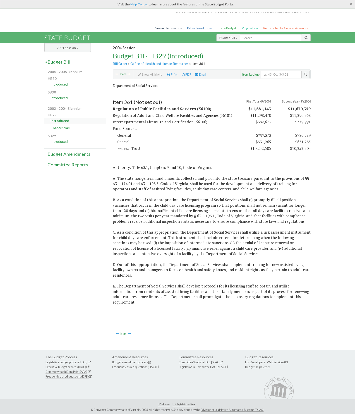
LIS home (268, 12)
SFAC (215, 362)
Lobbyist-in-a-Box (184, 404)
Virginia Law (250, 28)
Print (172, 74)
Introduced (59, 84)
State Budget (227, 28)
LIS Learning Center (225, 12)
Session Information (168, 28)
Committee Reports (68, 164)
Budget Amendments (69, 154)
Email (200, 74)
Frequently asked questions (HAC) (134, 367)
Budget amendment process (130, 362)
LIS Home (164, 404)
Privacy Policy (250, 12)
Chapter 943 (60, 128)
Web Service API (277, 362)
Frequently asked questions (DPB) (67, 376)
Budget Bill (228, 38)
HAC (207, 362)
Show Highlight (150, 74)
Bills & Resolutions (199, 28)
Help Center (139, 4)
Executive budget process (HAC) (66, 367)
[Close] (351, 4)
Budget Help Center (257, 367)
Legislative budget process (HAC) (66, 362)
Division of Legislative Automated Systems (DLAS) (232, 410)
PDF (186, 74)
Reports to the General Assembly (285, 28)
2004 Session (67, 48)
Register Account (288, 12)
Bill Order (120, 64)
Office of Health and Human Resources (159, 64)
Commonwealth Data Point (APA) (66, 371)
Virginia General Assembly (192, 12)
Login (305, 12)
